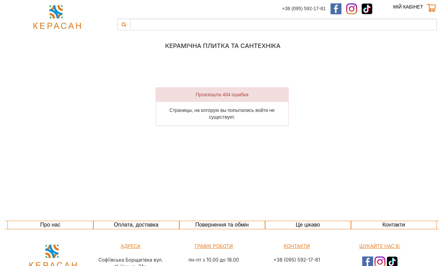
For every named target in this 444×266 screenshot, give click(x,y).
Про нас (50, 225)
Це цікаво (308, 225)
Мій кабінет (408, 7)
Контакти (393, 225)
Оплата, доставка (136, 225)
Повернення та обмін (222, 225)
